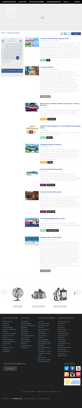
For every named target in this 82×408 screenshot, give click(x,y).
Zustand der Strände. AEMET (44, 355)
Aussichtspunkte (8, 339)
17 (12, 54)
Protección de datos (28, 391)
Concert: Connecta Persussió (50, 192)
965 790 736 (7, 399)
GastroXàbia (6, 343)
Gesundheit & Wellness (25, 343)
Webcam (17, 306)
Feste (4, 346)
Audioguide (6, 351)
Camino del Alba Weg (28, 325)
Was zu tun (22, 1)
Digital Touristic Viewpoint (8, 323)
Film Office (38, 306)
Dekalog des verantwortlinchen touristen (64, 344)
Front (3, 33)
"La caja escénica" (47, 67)
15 (6, 54)
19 (17, 54)
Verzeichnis (61, 339)
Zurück (76, 33)
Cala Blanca (41, 332)
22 (6, 58)
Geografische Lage (64, 321)
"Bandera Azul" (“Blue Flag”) (50, 237)
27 (20, 58)
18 (14, 54)
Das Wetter (61, 323)
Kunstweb (24, 332)
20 (20, 54)
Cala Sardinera (42, 333)
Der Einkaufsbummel (28, 335)
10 (12, 50)
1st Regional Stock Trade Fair (50, 145)
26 (17, 58)
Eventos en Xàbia (13, 33)
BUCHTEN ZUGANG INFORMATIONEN (44, 361)
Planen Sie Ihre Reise (54, 1)
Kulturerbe (6, 325)
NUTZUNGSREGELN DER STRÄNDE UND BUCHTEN (44, 344)
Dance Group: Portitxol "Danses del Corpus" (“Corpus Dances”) (59, 104)
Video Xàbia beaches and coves (44, 348)
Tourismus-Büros (63, 333)
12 (17, 50)
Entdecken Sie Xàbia (9, 1)
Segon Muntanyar (43, 329)
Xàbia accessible (63, 356)
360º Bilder (6, 349)
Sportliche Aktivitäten (24, 328)
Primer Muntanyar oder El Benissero (44, 324)
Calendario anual (12, 70)
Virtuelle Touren (8, 347)
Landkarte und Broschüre (62, 337)
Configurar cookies (42, 391)
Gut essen (61, 327)
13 (20, 50)
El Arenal (41, 327)
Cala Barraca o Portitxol (42, 337)
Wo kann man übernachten (62, 331)
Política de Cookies (30, 399)
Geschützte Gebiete (9, 342)
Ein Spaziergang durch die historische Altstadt (9, 329)
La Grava (40, 321)
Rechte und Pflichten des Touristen (64, 348)
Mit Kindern (25, 333)
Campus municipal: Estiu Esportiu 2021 (54, 39)
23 (9, 58)
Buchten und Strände (36, 1)
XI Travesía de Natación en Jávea (52, 219)
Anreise (60, 325)
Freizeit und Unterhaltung (25, 338)
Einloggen (10, 368)
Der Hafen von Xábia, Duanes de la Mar (9, 334)
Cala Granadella (43, 339)
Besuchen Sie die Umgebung (26, 347)
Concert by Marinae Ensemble (51, 169)
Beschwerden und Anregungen (63, 352)
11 (14, 50)
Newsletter (59, 306)
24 (12, 58)
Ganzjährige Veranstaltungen (26, 323)
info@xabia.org (17, 399)
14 (3, 54)
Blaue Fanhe (42, 357)
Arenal (5, 337)
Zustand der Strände (44, 351)
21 (3, 58)
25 (14, 58)
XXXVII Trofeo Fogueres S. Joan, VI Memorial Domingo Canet (60, 127)
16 (9, 54)
